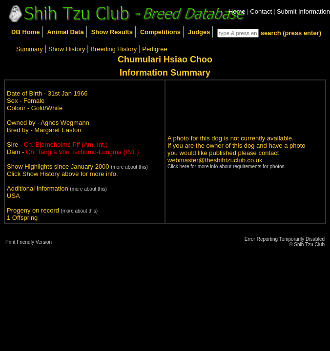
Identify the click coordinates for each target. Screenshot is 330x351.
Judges (199, 32)
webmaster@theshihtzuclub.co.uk (215, 160)
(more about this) (129, 167)
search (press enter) (291, 33)
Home (237, 11)
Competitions (160, 32)
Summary (29, 49)
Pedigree (154, 49)
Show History (66, 49)
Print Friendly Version (28, 242)
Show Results (112, 32)
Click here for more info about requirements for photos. (226, 166)
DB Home (25, 32)
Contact (261, 11)
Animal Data (65, 32)
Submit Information (303, 11)
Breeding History (114, 49)
